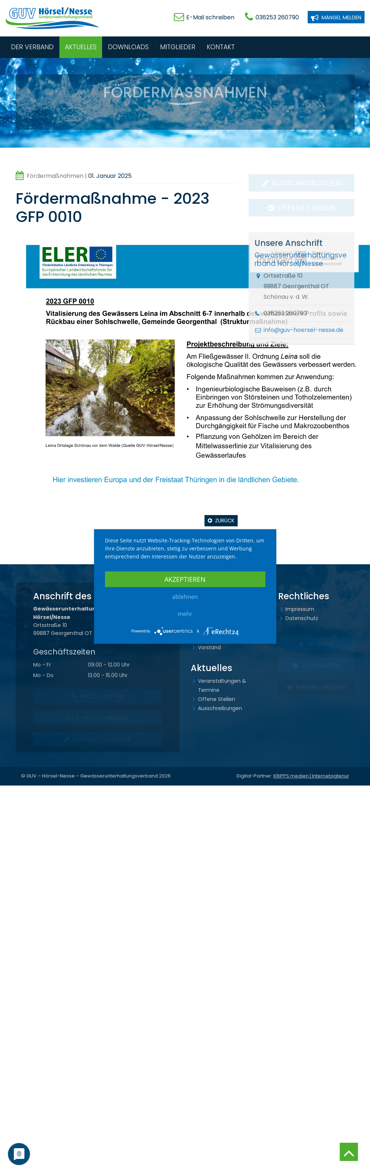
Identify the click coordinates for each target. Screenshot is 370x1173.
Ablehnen (185, 597)
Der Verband (32, 47)
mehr (185, 614)
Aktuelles (81, 47)
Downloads (128, 47)
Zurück (224, 520)
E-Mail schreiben (210, 17)
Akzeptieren (185, 579)
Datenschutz (301, 618)
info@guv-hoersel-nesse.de (303, 342)
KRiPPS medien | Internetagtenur (311, 775)
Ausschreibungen (220, 708)
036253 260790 (277, 17)
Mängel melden (336, 17)
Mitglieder (177, 47)
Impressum (299, 609)
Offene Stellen (216, 699)
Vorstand (209, 647)
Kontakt (221, 47)
